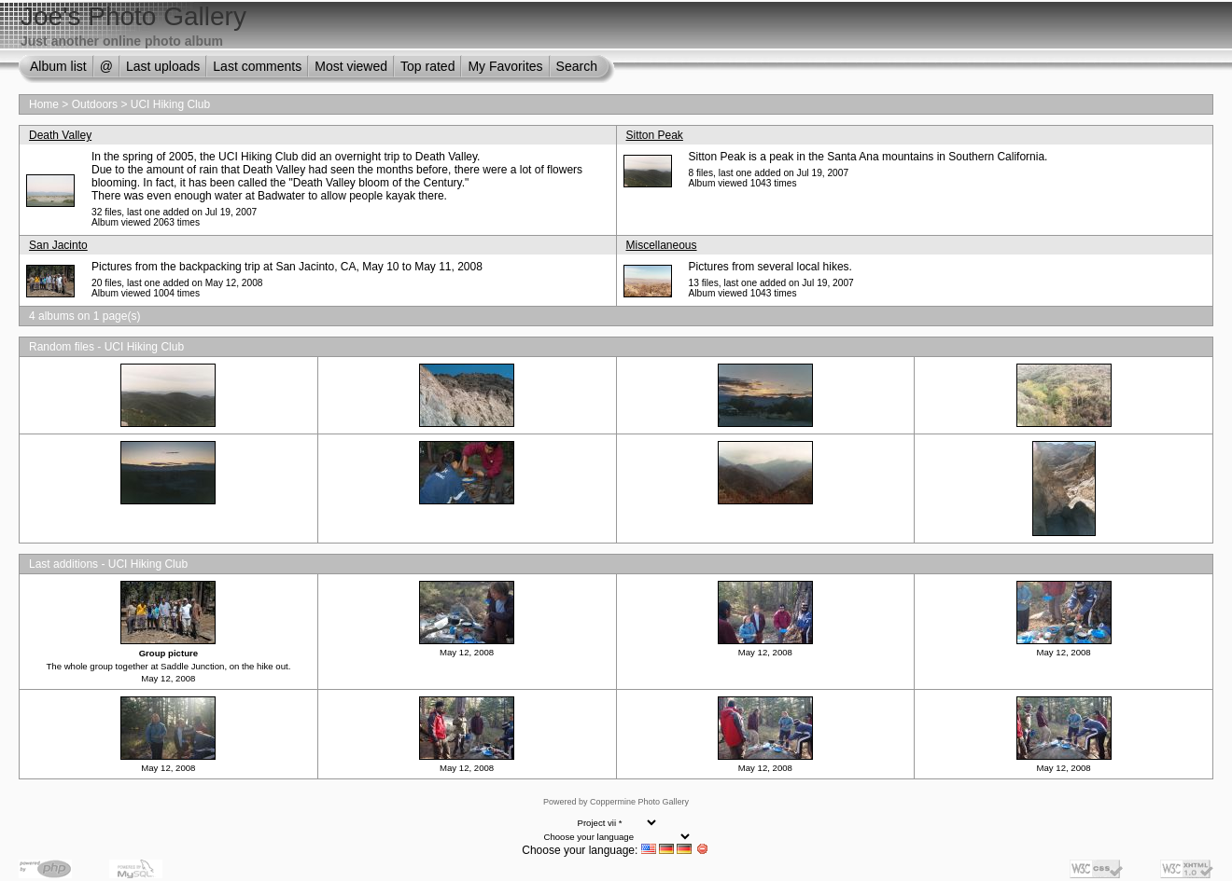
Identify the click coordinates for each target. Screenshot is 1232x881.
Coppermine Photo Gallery (639, 801)
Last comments (257, 66)
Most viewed (351, 66)
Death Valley (60, 135)
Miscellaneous (661, 245)
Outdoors (95, 104)
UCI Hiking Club (170, 104)
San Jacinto (58, 245)
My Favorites (505, 66)
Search (576, 66)
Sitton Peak (654, 135)
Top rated (427, 66)
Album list (58, 66)
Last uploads (163, 66)
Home (44, 104)
